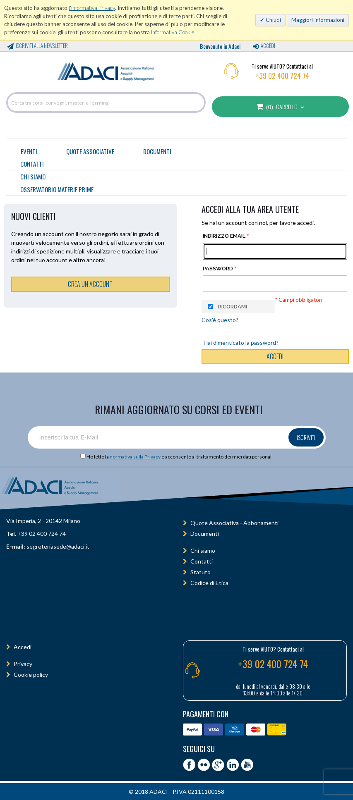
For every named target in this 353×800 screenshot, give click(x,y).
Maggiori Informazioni (317, 20)
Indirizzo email (224, 236)
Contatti (201, 561)
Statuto (200, 572)
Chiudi (272, 20)
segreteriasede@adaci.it (57, 546)
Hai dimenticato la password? (241, 342)
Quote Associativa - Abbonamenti (234, 522)
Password (218, 268)
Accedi (268, 45)
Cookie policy (31, 674)
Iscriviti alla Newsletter (42, 45)
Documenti (157, 151)
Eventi (29, 151)
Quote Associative (90, 151)
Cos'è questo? (220, 319)
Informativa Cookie (172, 32)
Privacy (23, 663)
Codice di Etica (209, 582)
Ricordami (232, 306)
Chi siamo (202, 550)
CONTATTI (32, 163)
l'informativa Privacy (92, 8)
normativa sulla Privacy (135, 457)
